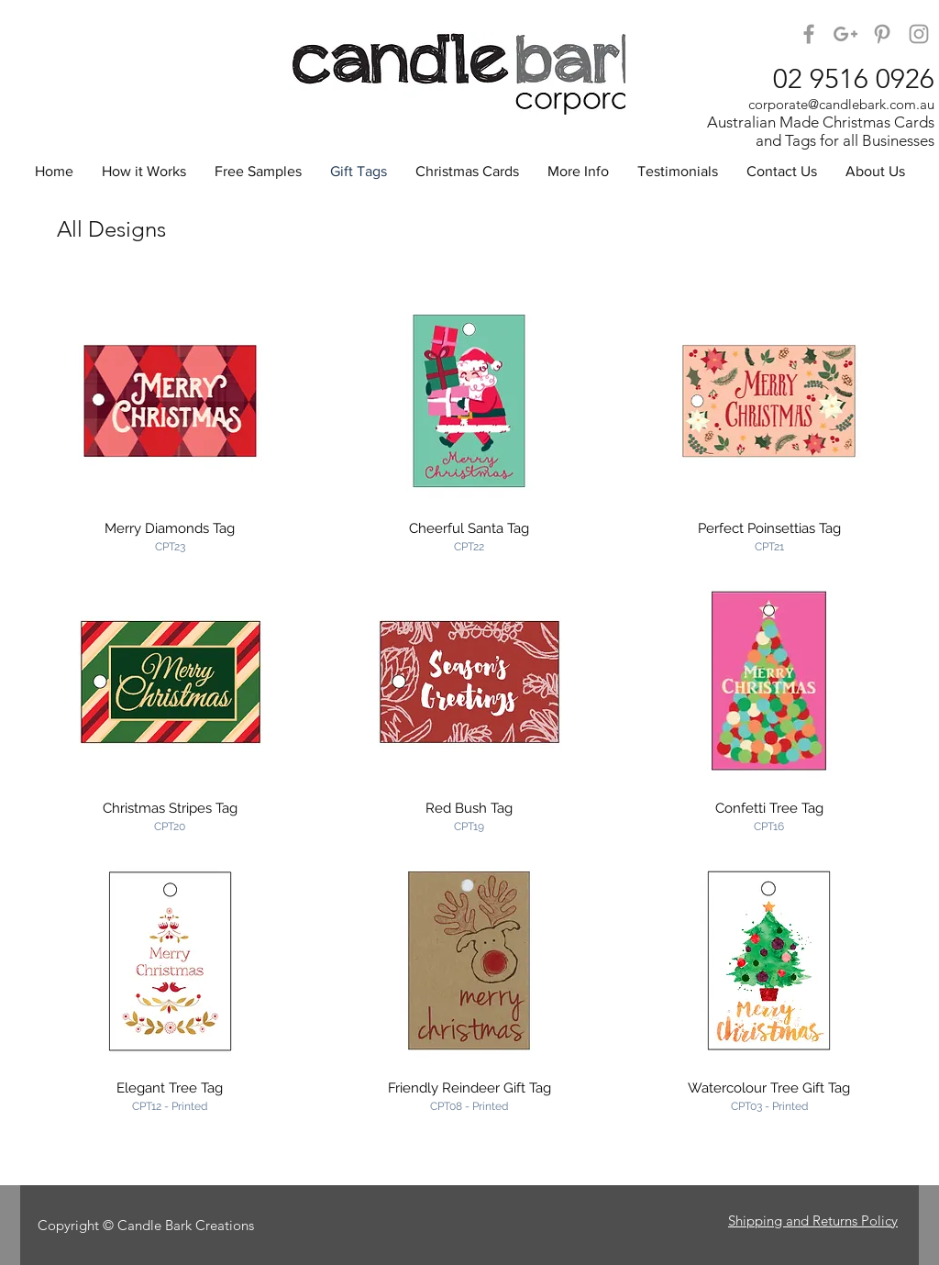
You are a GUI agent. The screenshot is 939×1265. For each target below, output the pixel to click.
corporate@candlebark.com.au (841, 104)
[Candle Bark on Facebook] (809, 34)
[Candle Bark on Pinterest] (882, 34)
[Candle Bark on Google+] (845, 34)
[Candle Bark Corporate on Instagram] (919, 34)
